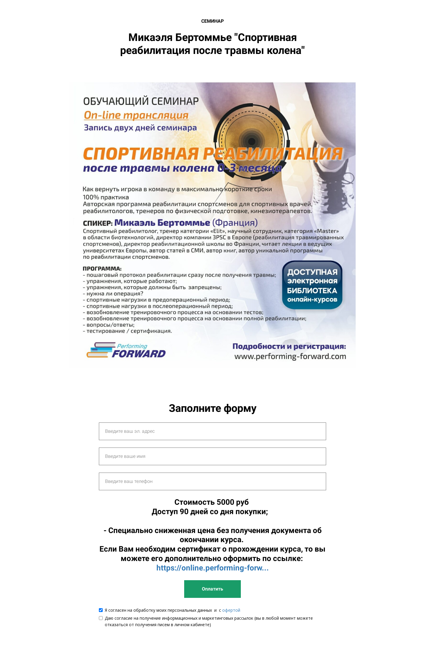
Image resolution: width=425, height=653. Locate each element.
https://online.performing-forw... (212, 567)
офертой (231, 610)
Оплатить (212, 589)
